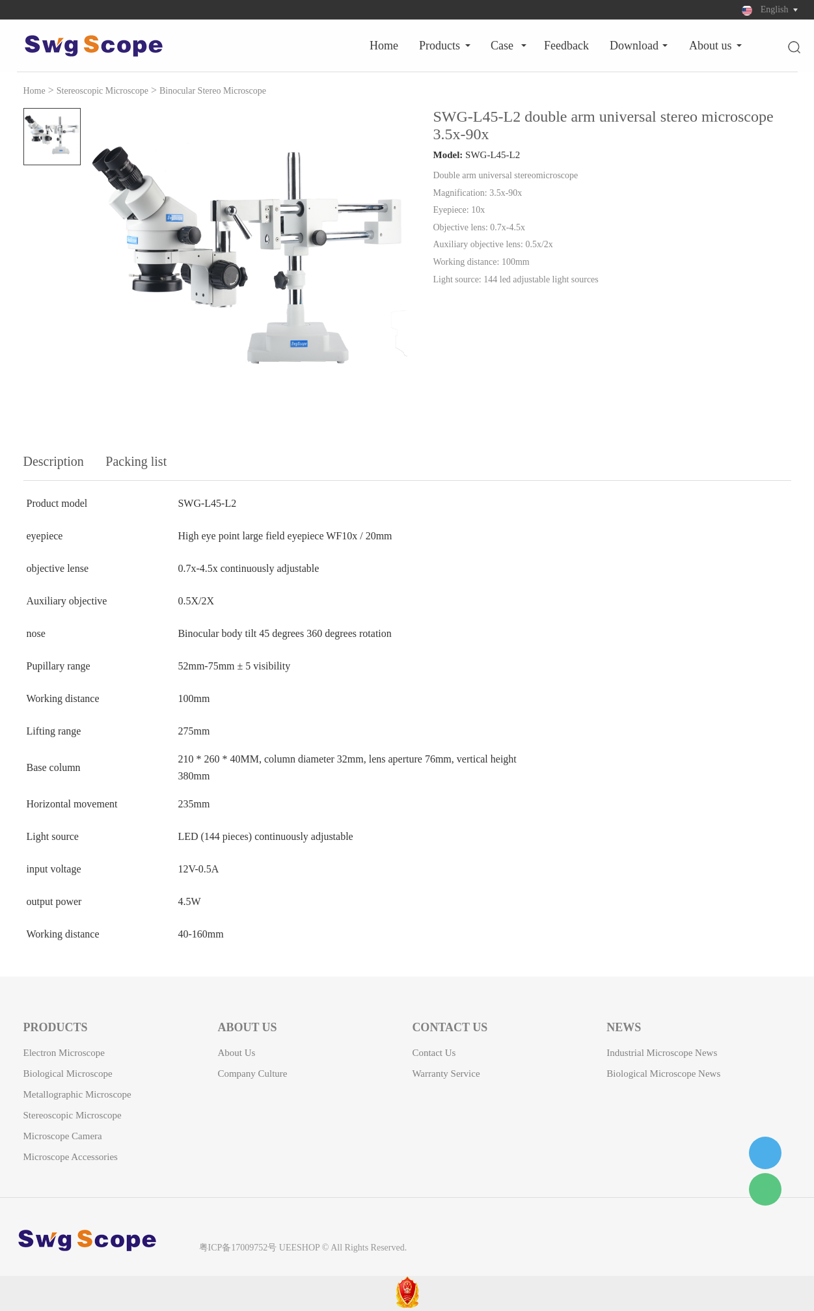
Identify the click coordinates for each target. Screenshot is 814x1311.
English (775, 9)
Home (384, 45)
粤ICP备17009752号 (238, 1247)
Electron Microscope (64, 1052)
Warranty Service (446, 1073)
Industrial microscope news (661, 1052)
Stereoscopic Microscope (102, 91)
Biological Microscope (68, 1073)
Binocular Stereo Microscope (212, 91)
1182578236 (765, 1153)
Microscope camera (62, 1136)
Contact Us (433, 1052)
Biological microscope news (663, 1073)
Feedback (566, 45)
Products (439, 45)
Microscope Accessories (70, 1157)
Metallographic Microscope (77, 1094)
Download (634, 45)
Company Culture (252, 1073)
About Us (710, 45)
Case (502, 45)
